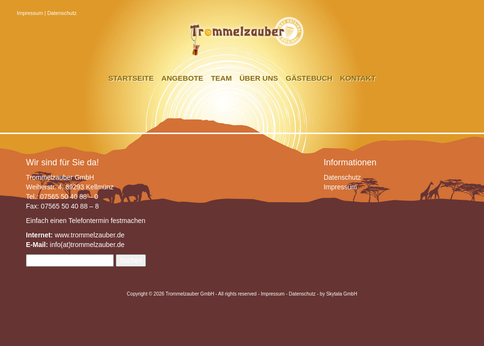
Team (221, 78)
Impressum (30, 13)
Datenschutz (61, 13)
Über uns (259, 78)
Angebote (182, 78)
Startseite (131, 78)
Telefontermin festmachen (106, 220)
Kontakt (357, 78)
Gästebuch (309, 78)
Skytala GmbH (341, 294)
